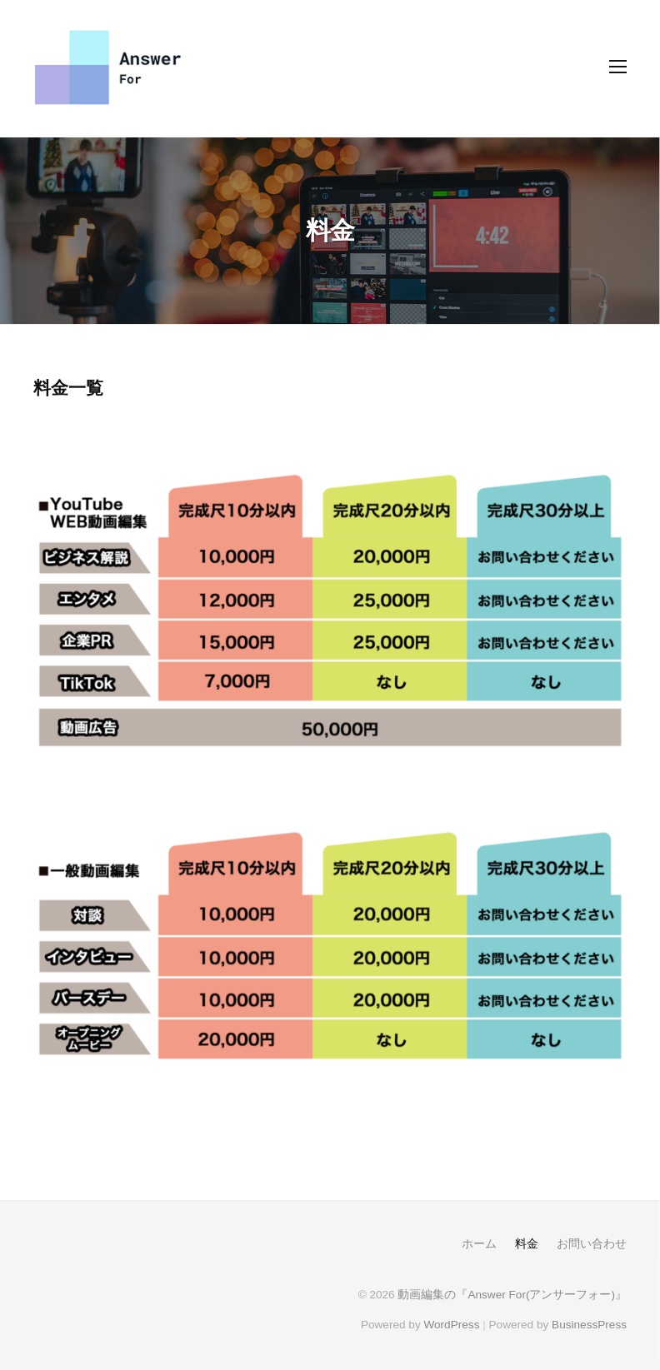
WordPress (451, 1324)
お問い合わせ (592, 1244)
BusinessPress (589, 1324)
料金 (526, 1244)
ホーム (479, 1244)
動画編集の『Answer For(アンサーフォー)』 (512, 1294)
